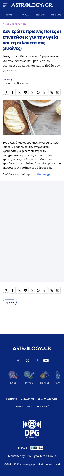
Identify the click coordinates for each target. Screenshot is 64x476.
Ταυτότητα (11, 398)
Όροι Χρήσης (27, 398)
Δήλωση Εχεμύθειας (48, 398)
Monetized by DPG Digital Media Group (32, 456)
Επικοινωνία (43, 406)
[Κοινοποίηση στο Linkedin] (45, 92)
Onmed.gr (8, 79)
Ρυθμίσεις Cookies (23, 406)
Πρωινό (10, 302)
